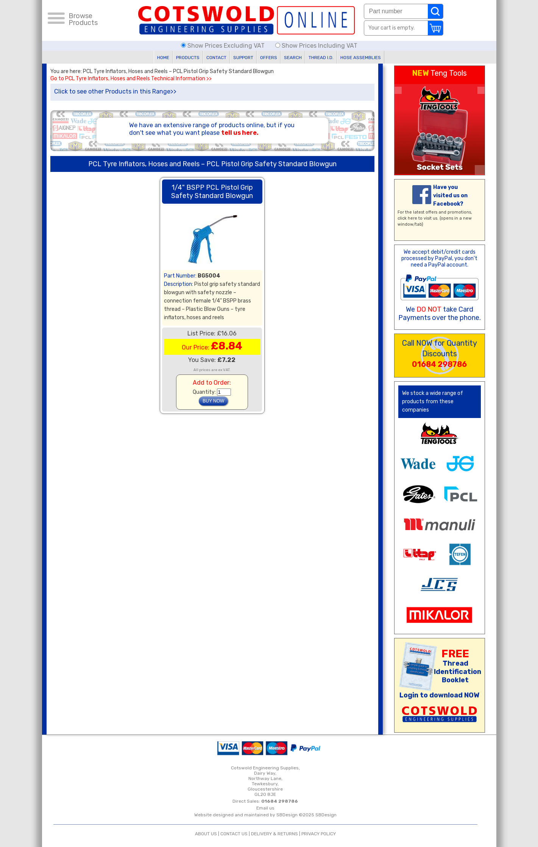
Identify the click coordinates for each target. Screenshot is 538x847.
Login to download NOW (439, 695)
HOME (163, 57)
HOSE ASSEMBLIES (360, 57)
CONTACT (216, 57)
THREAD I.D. (321, 57)
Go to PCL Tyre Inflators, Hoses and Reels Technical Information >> (131, 79)
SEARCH (293, 57)
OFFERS (268, 57)
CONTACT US (234, 833)
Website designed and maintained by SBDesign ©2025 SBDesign (265, 814)
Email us (265, 808)
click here (407, 218)
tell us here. (240, 132)
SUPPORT (243, 57)
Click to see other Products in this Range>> (115, 91)
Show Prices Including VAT (316, 45)
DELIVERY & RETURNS (274, 833)
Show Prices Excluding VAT (223, 45)
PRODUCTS (188, 57)
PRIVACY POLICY (318, 833)
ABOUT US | (207, 833)
